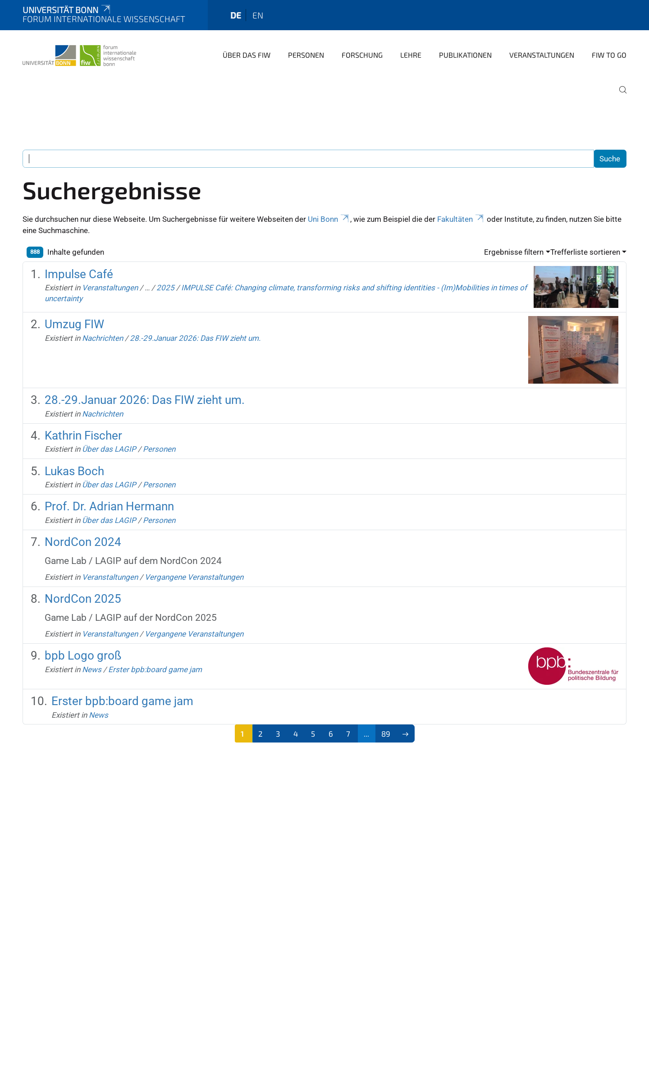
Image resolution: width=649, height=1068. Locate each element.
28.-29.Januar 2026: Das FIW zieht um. (195, 338)
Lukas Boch (74, 471)
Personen (306, 54)
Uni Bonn (329, 219)
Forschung (362, 54)
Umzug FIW (74, 324)
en (257, 15)
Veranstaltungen (541, 54)
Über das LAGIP (109, 449)
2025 (165, 287)
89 (385, 733)
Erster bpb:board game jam (155, 669)
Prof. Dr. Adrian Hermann (109, 506)
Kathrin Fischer (83, 435)
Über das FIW (246, 54)
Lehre (410, 54)
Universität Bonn (67, 10)
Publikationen (465, 54)
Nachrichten (102, 338)
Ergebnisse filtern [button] (514, 252)
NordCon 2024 (83, 542)
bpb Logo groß (83, 655)
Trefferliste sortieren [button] (585, 252)
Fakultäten (461, 219)
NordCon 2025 (83, 598)
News (91, 669)
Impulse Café (79, 274)
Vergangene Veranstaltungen (194, 577)
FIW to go (609, 54)
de (235, 15)
